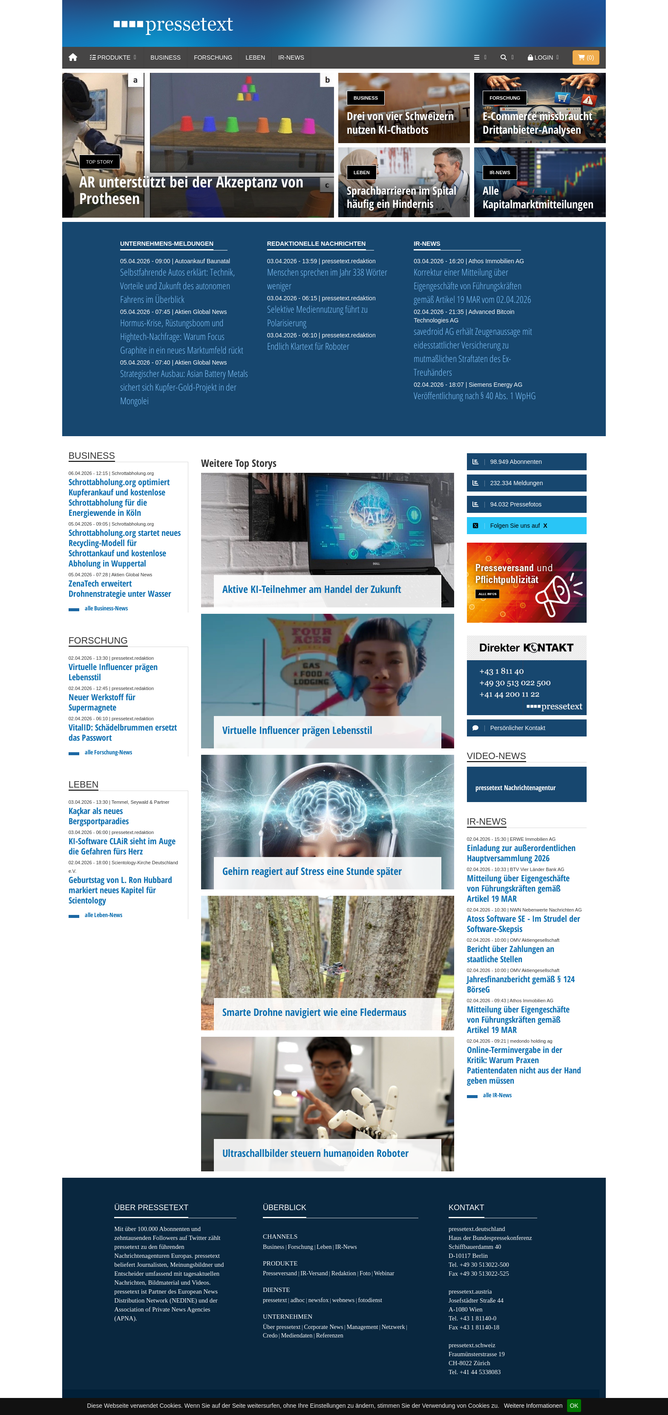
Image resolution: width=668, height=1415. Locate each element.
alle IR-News (497, 1095)
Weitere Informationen (533, 1405)
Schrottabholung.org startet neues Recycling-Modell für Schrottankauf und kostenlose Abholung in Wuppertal (125, 548)
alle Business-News (106, 608)
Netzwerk (393, 1326)
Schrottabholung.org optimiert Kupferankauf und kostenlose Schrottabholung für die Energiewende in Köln (119, 497)
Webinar (384, 1273)
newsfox (318, 1300)
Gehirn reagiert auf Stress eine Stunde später (312, 871)
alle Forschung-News (108, 752)
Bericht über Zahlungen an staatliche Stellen (510, 954)
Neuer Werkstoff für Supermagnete (102, 702)
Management (362, 1326)
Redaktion (343, 1273)
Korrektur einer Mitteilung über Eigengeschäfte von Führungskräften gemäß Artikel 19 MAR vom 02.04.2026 (472, 285)
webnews (343, 1300)
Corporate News (323, 1326)
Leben (255, 57)
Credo (270, 1335)
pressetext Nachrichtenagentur (515, 787)
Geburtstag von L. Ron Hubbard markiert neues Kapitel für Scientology (120, 890)
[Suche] (507, 57)
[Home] (73, 57)
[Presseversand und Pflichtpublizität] (527, 583)
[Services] (481, 57)
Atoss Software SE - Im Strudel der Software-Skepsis (523, 924)
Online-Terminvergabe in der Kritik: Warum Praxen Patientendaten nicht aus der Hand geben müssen (524, 1065)
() (586, 57)
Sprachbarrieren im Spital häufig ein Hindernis (401, 197)
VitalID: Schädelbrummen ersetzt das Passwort (123, 732)
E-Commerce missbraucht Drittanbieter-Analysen (537, 122)
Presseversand (280, 1273)
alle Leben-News (103, 915)
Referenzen (329, 1335)
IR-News (291, 57)
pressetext (275, 1300)
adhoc (298, 1300)
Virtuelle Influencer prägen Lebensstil (113, 672)
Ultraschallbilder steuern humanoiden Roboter (315, 1153)
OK (574, 1405)
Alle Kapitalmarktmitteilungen (538, 197)
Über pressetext (281, 1326)
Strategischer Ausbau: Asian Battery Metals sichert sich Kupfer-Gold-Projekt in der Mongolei (184, 387)
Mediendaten (297, 1335)
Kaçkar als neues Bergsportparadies (99, 816)
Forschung (213, 57)
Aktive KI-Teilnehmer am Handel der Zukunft (311, 589)
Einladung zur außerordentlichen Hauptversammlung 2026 (521, 853)
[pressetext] (173, 26)
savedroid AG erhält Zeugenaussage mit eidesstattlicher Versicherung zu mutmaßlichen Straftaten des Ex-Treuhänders (473, 352)
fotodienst (370, 1300)
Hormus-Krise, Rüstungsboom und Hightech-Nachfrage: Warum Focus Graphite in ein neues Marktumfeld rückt (181, 336)
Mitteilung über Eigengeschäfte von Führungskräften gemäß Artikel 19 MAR (518, 888)
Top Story (99, 161)
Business (165, 57)
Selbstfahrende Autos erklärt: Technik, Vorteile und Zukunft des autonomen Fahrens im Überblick (177, 285)
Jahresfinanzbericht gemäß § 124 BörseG (521, 984)
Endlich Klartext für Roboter (308, 346)
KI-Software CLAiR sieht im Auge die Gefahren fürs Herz (122, 846)
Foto (365, 1273)
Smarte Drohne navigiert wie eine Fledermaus (314, 1012)
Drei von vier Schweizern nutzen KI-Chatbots (400, 122)
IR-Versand (314, 1273)
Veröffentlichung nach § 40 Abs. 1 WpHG (475, 395)
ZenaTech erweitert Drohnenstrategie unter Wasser (120, 588)
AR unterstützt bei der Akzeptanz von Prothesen (191, 190)
